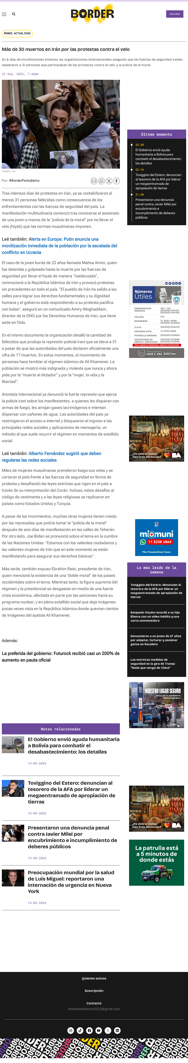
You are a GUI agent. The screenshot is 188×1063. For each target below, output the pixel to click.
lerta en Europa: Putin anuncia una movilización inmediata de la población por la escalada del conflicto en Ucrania (59, 249)
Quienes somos (94, 982)
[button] (13, 15)
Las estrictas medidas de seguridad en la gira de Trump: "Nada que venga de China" (153, 667)
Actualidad (22, 37)
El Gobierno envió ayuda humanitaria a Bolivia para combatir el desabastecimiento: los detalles (74, 749)
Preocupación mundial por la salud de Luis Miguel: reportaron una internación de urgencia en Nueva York (71, 885)
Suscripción (94, 994)
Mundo (8, 37)
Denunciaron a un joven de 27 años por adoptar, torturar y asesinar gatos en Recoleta (156, 643)
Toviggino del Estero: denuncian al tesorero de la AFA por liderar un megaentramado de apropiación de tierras (71, 795)
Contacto (94, 1007)
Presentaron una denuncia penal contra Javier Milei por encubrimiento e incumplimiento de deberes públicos (72, 840)
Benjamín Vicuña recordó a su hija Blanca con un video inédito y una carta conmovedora (155, 620)
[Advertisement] (61, 699)
